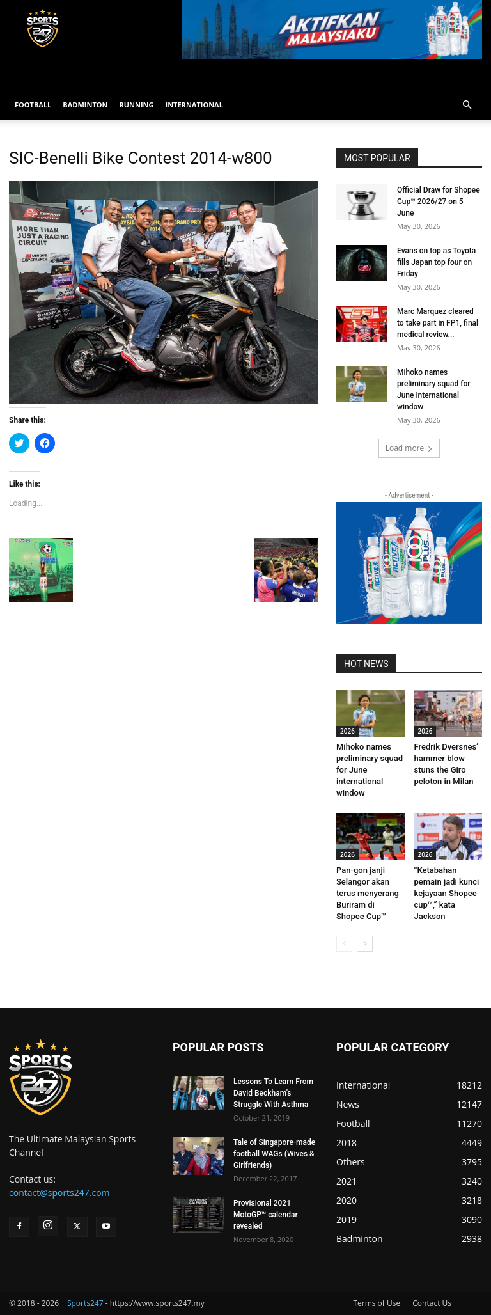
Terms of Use (376, 1303)
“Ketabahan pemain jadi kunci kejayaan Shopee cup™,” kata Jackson (446, 893)
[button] (466, 105)
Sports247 (85, 1303)
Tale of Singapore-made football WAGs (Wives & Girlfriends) (274, 1154)
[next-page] (365, 944)
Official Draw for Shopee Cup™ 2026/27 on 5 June (438, 201)
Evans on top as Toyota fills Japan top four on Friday (436, 262)
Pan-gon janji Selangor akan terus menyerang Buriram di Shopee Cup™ (367, 893)
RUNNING (136, 104)
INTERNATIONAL (194, 104)
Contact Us (431, 1303)
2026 (347, 731)
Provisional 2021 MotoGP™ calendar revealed (265, 1215)
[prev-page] (344, 944)
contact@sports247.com (59, 1192)
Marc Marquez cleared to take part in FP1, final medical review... (437, 323)
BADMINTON (85, 104)
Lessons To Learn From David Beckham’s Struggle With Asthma (273, 1093)
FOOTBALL (33, 104)
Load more (409, 448)
